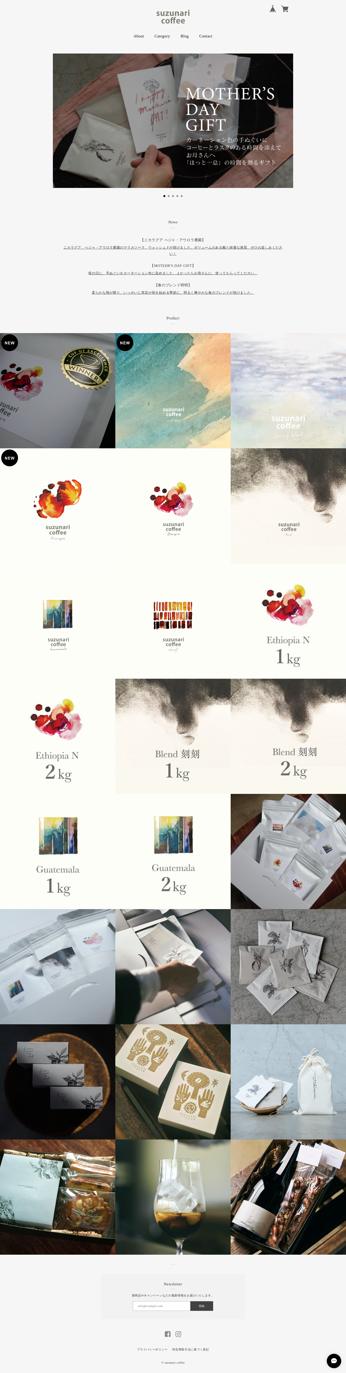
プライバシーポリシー (152, 1349)
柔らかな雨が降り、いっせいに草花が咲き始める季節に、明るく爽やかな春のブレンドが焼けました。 (173, 292)
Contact (206, 36)
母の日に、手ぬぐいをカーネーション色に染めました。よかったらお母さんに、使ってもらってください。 (173, 273)
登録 (201, 1306)
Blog (185, 36)
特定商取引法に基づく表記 (190, 1349)
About (139, 36)
